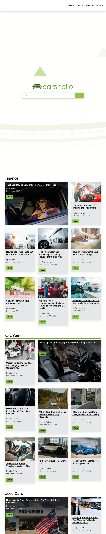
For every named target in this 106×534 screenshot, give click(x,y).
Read (10, 197)
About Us (99, 5)
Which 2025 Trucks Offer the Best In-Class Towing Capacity (52, 414)
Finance (72, 5)
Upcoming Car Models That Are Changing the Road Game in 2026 (19, 365)
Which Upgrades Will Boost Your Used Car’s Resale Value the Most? (85, 520)
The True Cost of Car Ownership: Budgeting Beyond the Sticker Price (50, 254)
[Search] (48, 95)
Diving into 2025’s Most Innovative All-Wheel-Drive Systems (18, 411)
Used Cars (90, 5)
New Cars (81, 5)
